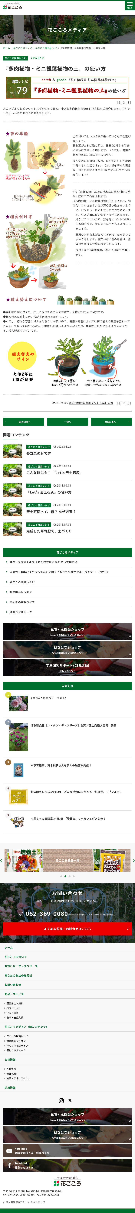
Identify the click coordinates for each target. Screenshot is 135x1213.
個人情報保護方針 (15, 1202)
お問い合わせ (13, 984)
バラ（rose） (14, 1008)
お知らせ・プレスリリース (21, 966)
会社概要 (11, 1073)
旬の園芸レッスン (21, 592)
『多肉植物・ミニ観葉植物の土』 (93, 201)
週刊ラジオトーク (21, 612)
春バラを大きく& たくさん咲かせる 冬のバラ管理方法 (43, 562)
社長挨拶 (11, 1068)
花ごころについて (16, 957)
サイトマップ (38, 1202)
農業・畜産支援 (15, 1017)
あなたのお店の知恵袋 (18, 975)
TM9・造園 (12, 1012)
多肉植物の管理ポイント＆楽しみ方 (91, 403)
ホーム (6, 47)
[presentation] (1, 861)
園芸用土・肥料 (15, 1003)
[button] (61, 876)
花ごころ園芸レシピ (46, 47)
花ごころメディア (22, 47)
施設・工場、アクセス (18, 1078)
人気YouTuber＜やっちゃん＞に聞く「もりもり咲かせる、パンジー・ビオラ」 (60, 572)
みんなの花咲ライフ (22, 602)
